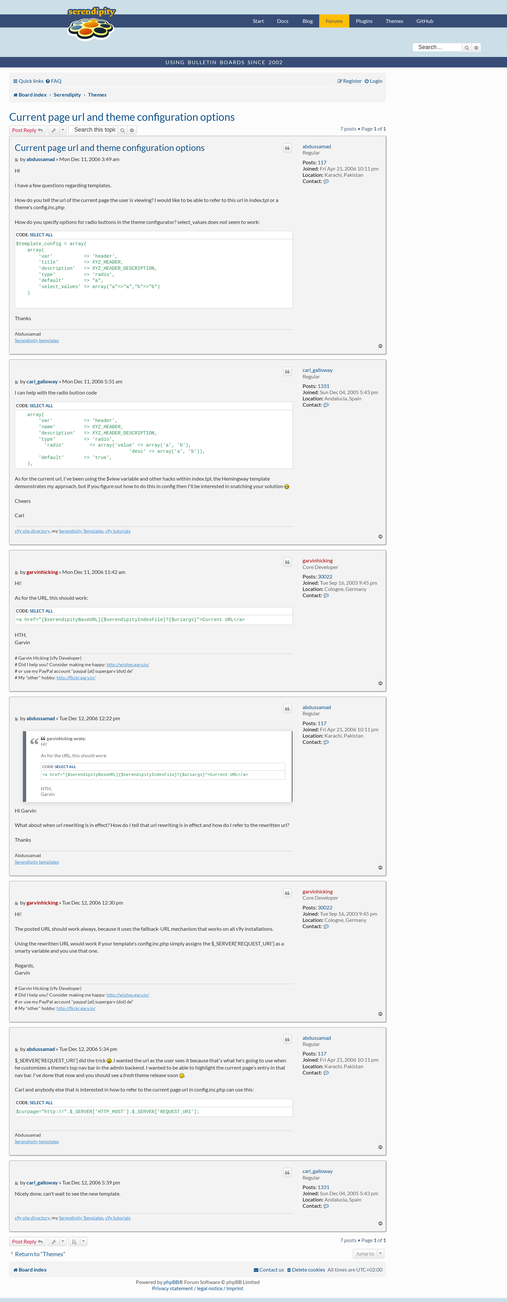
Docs (282, 21)
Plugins (364, 21)
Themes (394, 21)
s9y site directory (32, 531)
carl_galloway (318, 370)
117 (322, 162)
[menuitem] (53, 80)
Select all (41, 234)
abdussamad (317, 146)
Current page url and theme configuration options (122, 116)
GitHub (424, 21)
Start (258, 21)
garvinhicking (318, 560)
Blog (308, 21)
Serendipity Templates (81, 531)
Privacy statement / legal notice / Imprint (197, 1288)
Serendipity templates (37, 340)
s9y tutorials (118, 531)
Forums (334, 21)
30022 (325, 576)
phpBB (171, 1282)
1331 (323, 386)
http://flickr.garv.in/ (76, 677)
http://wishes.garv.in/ (128, 664)
